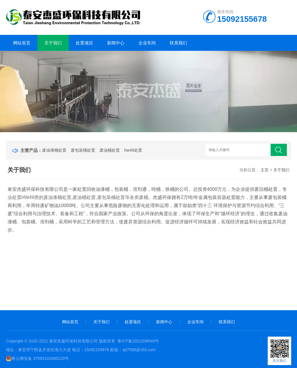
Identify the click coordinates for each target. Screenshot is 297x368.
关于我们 (53, 42)
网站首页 (21, 42)
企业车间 (147, 42)
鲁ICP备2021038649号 (138, 341)
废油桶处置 (109, 150)
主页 (264, 170)
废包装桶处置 (83, 150)
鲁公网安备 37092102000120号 (37, 358)
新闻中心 (115, 42)
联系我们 (178, 42)
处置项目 (84, 42)
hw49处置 (133, 150)
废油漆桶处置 (54, 150)
